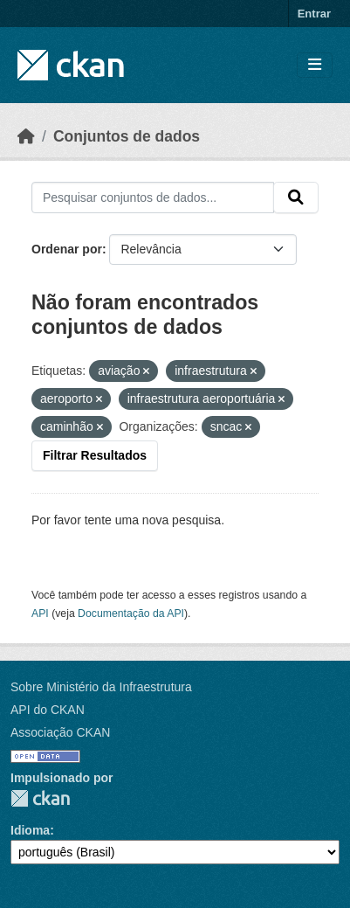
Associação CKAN (60, 732)
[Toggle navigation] (315, 65)
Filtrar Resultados (95, 455)
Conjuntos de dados (126, 136)
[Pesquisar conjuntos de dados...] (152, 197)
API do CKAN (47, 710)
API (40, 613)
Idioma (30, 830)
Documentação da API (131, 613)
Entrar (314, 13)
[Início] (26, 136)
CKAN (40, 798)
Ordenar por (66, 249)
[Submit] (296, 197)
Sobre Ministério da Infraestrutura (101, 687)
